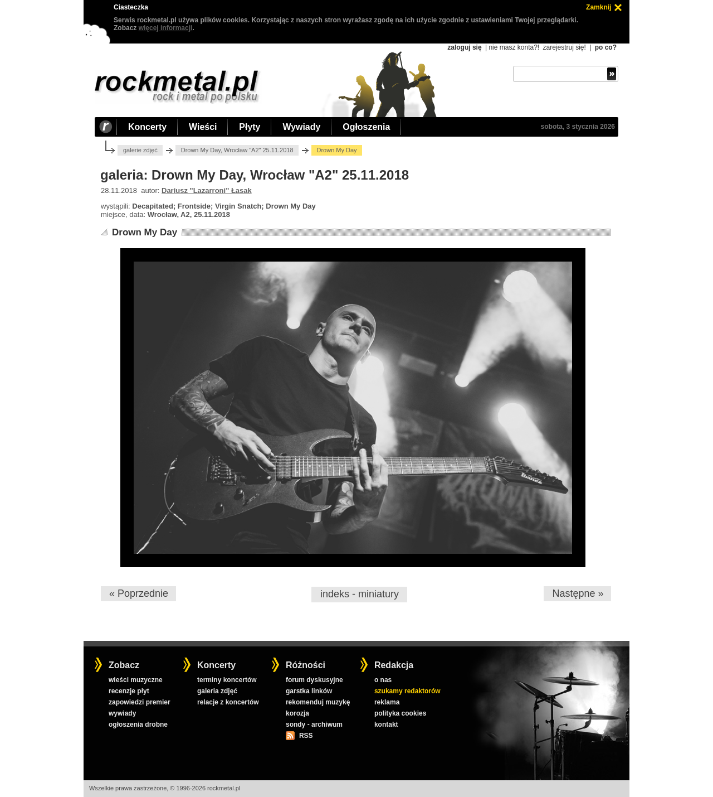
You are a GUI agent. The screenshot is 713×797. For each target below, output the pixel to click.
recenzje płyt (129, 691)
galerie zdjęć (140, 150)
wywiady (122, 713)
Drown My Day (144, 232)
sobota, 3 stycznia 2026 (578, 127)
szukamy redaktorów (407, 691)
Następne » (577, 593)
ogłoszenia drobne (138, 724)
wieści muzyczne (136, 680)
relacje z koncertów (228, 702)
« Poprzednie (138, 593)
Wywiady (301, 127)
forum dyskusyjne (314, 680)
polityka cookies (400, 713)
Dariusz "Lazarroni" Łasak (207, 190)
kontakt (386, 724)
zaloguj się (464, 47)
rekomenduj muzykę (318, 702)
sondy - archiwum (314, 724)
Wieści (203, 127)
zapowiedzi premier (139, 702)
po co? (606, 47)
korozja (297, 713)
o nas (383, 680)
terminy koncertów (227, 680)
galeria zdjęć (217, 691)
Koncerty (147, 127)
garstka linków (309, 691)
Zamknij (598, 7)
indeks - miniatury (359, 594)
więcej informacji (166, 28)
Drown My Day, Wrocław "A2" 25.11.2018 (237, 150)
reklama (386, 702)
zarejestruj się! (564, 47)
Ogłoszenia (366, 127)
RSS (305, 736)
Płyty (249, 127)
